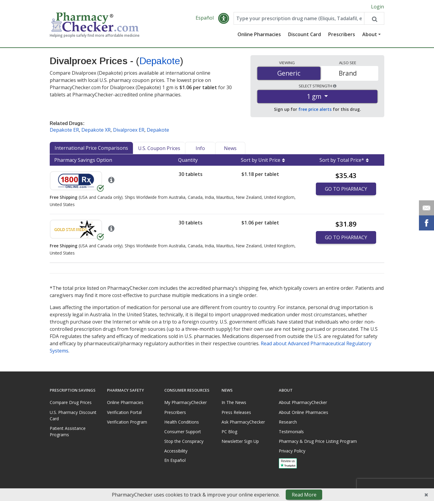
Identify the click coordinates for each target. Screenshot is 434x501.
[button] (223, 18)
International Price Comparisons (91, 148)
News (230, 148)
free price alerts (315, 109)
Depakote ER (64, 130)
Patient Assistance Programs (68, 431)
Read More (304, 494)
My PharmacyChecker (185, 402)
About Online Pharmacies (303, 412)
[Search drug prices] (374, 19)
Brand (348, 73)
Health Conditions (181, 422)
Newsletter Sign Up (240, 441)
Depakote (159, 61)
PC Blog (229, 431)
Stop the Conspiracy (183, 441)
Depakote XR (96, 130)
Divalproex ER (128, 130)
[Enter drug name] (299, 19)
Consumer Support (182, 431)
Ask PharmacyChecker (243, 422)
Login (377, 6)
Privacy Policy (292, 451)
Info (200, 148)
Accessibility (175, 451)
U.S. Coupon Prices (159, 148)
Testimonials (291, 431)
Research (288, 422)
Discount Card (304, 34)
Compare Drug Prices (71, 402)
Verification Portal (124, 412)
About (369, 34)
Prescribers (341, 34)
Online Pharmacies (259, 34)
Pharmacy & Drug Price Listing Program (318, 441)
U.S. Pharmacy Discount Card (73, 415)
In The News (234, 402)
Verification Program (127, 422)
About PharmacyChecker (303, 402)
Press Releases (236, 412)
